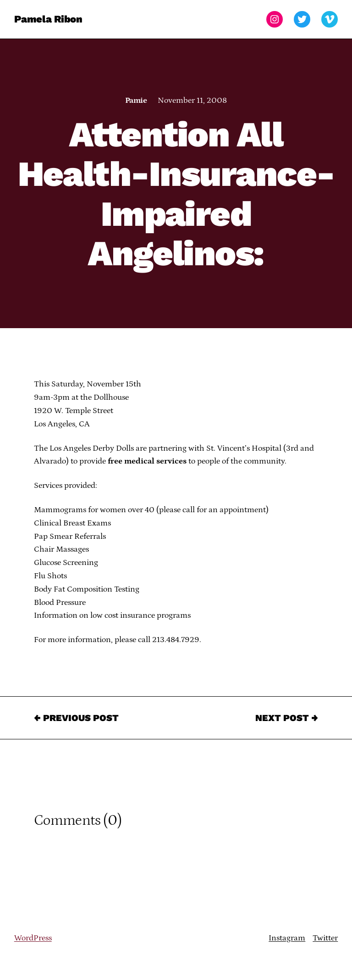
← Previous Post (76, 717)
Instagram (287, 938)
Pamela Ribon (48, 19)
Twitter (325, 938)
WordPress (33, 938)
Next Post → (286, 717)
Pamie (136, 100)
